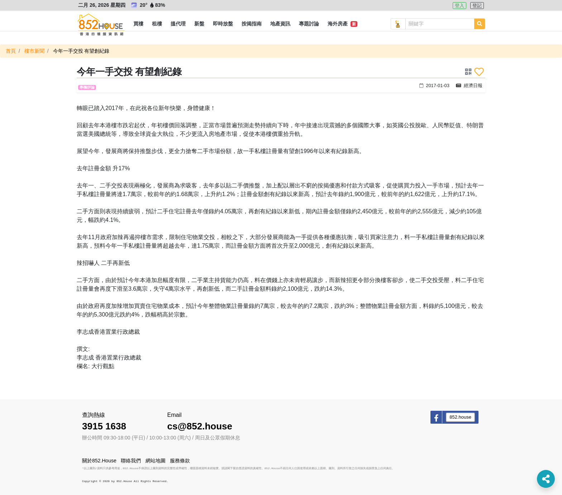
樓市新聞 (34, 51)
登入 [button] (459, 5)
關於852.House (99, 460)
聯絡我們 (131, 460)
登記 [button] (477, 5)
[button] (138, 24)
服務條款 (180, 460)
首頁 (11, 51)
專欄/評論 (87, 87)
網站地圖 (156, 460)
